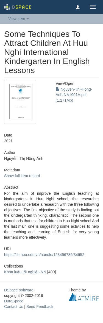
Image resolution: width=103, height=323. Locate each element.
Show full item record (22, 176)
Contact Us (13, 306)
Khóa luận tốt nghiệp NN (25, 272)
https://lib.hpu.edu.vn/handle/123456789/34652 (44, 254)
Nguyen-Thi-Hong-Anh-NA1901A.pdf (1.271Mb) (74, 94)
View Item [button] (18, 18)
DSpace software (19, 290)
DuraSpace (13, 301)
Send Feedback (39, 306)
